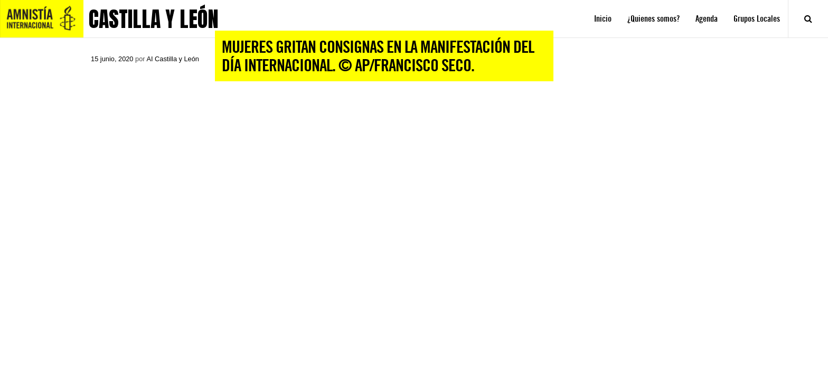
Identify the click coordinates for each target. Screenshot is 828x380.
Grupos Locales (756, 19)
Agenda (706, 19)
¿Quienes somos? (653, 19)
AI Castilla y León (172, 59)
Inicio (602, 19)
